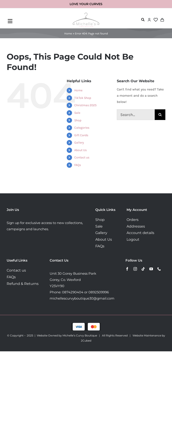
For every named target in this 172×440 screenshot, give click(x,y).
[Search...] (136, 114)
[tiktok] (143, 269)
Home (68, 33)
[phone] (159, 269)
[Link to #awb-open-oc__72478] (143, 19)
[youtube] (151, 269)
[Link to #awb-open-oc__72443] (34, 21)
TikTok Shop (82, 98)
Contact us (81, 157)
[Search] (160, 114)
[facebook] (127, 269)
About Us (80, 150)
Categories (81, 128)
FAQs (77, 165)
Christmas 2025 (85, 105)
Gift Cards (81, 135)
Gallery (79, 142)
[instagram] (135, 269)
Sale (77, 113)
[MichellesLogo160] (86, 14)
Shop (77, 120)
